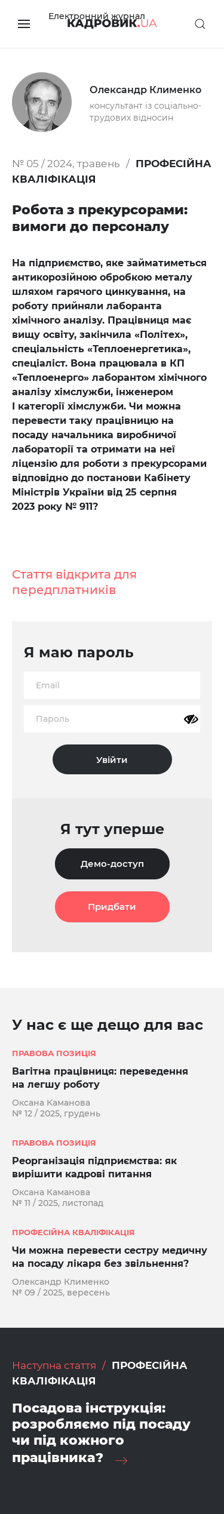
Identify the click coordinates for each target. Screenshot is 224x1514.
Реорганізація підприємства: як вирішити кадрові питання (94, 1167)
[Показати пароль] (191, 719)
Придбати (112, 906)
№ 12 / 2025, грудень (56, 1113)
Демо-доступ (112, 863)
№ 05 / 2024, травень (66, 164)
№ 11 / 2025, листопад (57, 1203)
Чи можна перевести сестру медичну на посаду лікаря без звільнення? (109, 1257)
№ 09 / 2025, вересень (61, 1292)
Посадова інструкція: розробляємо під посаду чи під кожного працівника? (101, 1433)
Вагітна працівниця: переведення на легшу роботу (100, 1078)
